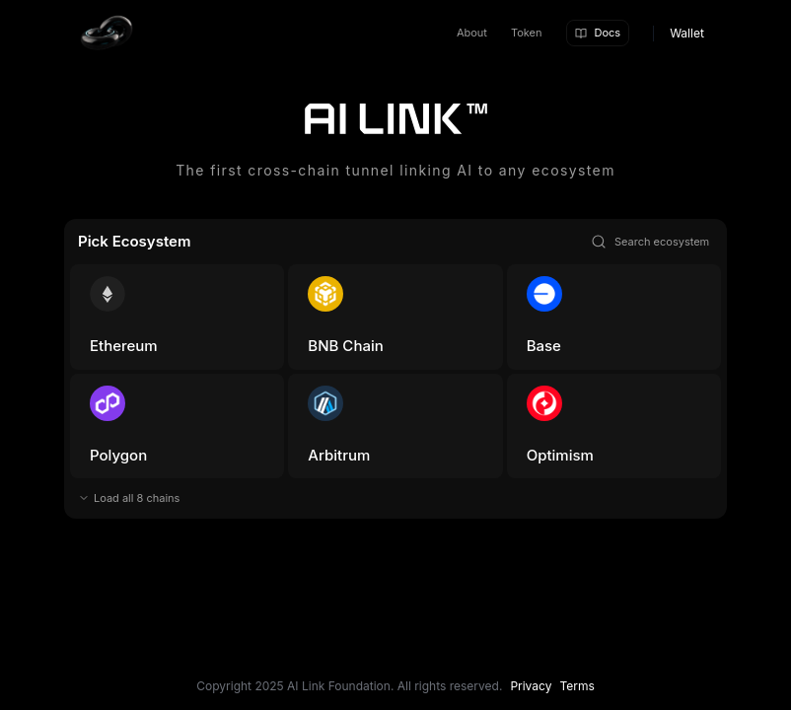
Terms (576, 685)
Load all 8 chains (137, 498)
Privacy (530, 685)
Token (526, 32)
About (472, 32)
